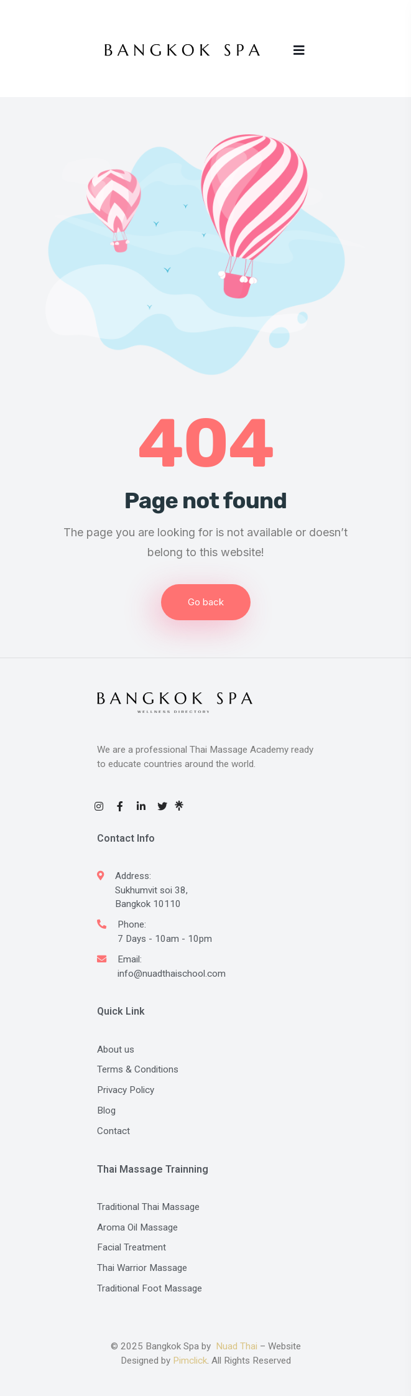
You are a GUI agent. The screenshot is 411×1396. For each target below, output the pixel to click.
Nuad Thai (236, 1346)
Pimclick (190, 1360)
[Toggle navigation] (299, 50)
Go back (206, 602)
